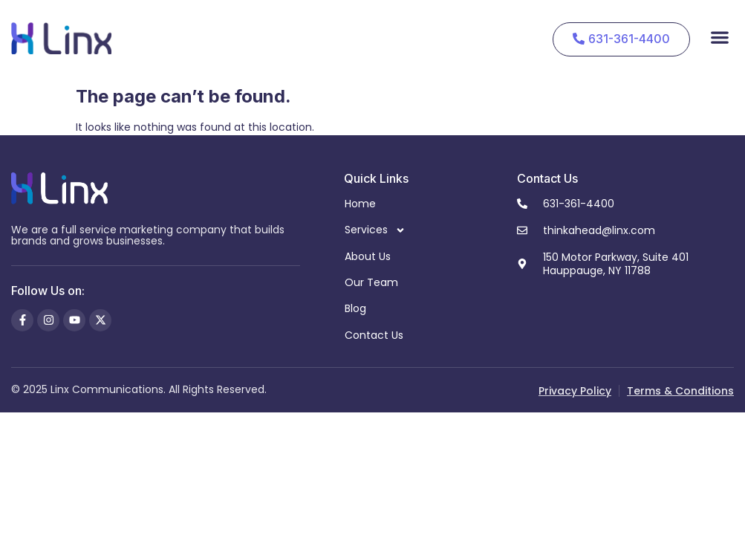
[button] (719, 36)
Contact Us (374, 335)
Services (375, 230)
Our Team (371, 282)
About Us (368, 256)
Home (360, 203)
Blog (355, 308)
